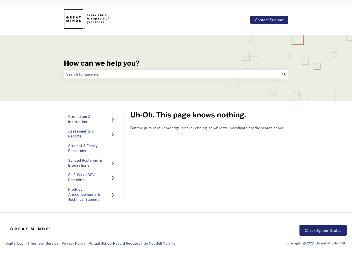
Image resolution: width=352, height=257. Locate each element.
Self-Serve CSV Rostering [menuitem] (81, 177)
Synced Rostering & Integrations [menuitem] (85, 163)
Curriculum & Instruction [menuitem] (79, 119)
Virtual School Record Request (114, 243)
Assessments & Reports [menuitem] (81, 133)
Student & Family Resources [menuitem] (83, 148)
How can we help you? (102, 63)
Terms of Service (44, 243)
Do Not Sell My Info (159, 243)
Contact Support (269, 19)
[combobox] (172, 74)
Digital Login (16, 243)
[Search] (284, 74)
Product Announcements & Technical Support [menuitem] (84, 194)
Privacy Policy (74, 243)
